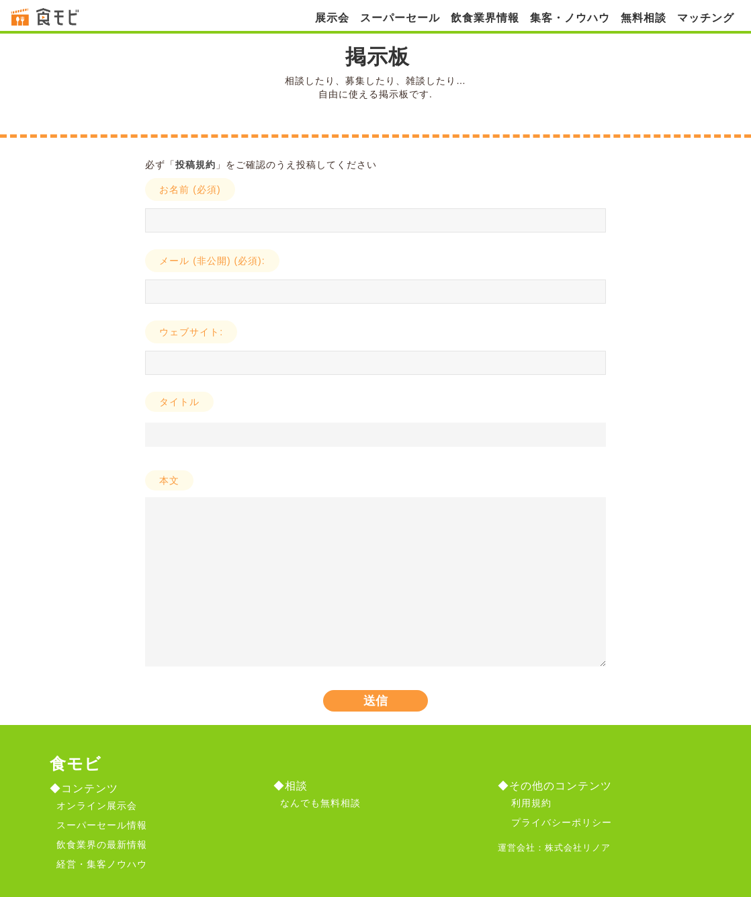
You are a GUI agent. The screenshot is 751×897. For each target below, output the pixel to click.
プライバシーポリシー (561, 822)
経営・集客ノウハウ (101, 864)
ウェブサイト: (191, 332)
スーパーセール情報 (101, 825)
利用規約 (531, 803)
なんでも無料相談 (320, 803)
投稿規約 (195, 164)
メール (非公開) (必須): (212, 260)
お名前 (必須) (189, 189)
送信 (375, 701)
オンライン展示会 (96, 805)
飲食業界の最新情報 (101, 844)
